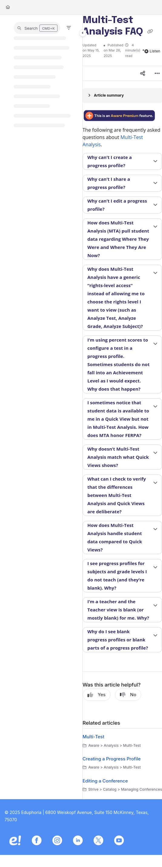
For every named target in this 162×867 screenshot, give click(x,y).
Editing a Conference (105, 781)
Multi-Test (93, 737)
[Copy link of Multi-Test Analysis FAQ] (150, 32)
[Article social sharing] (142, 73)
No (128, 695)
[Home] (8, 7)
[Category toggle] (82, 33)
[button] (37, 28)
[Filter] (68, 27)
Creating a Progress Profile (112, 759)
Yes (97, 695)
